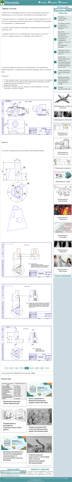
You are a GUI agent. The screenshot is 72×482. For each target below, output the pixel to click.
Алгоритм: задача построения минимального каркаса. (64, 26)
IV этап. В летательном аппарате (62, 18)
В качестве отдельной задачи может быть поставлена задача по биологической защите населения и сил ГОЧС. (64, 62)
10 (37, 368)
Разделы (53, 2)
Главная (44, 2)
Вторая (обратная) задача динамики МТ (64, 72)
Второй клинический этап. (64, 88)
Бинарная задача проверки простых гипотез (64, 52)
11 (42, 368)
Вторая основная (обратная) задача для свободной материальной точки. (64, 80)
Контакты (64, 2)
